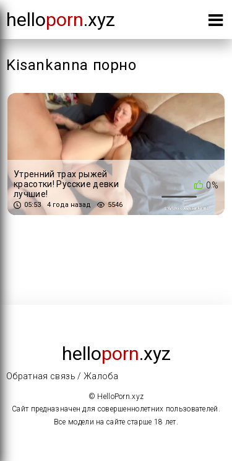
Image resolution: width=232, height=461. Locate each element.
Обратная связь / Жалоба (62, 376)
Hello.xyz (60, 19)
